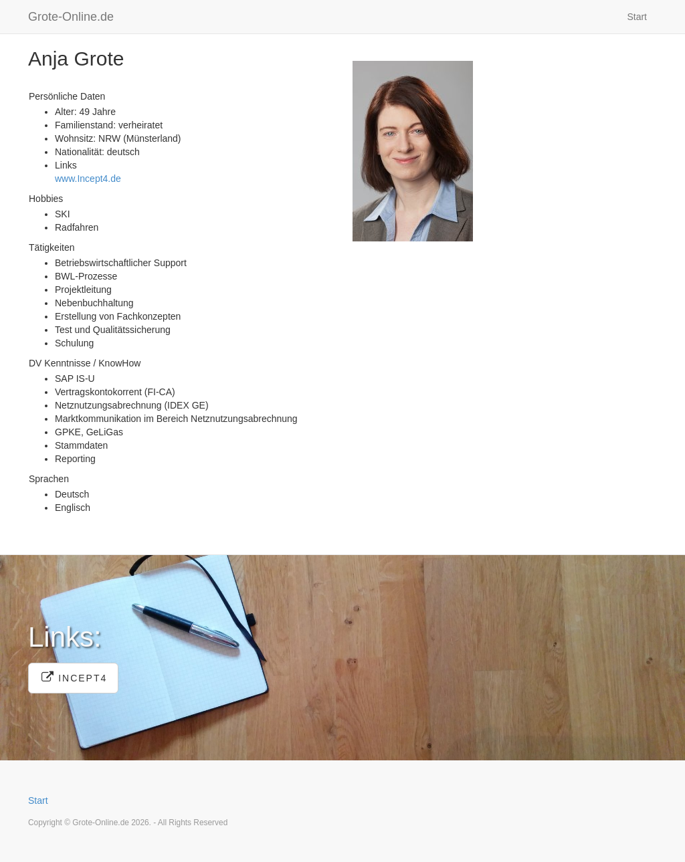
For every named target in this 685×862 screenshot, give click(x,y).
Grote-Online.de (71, 16)
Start (637, 16)
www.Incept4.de (88, 178)
